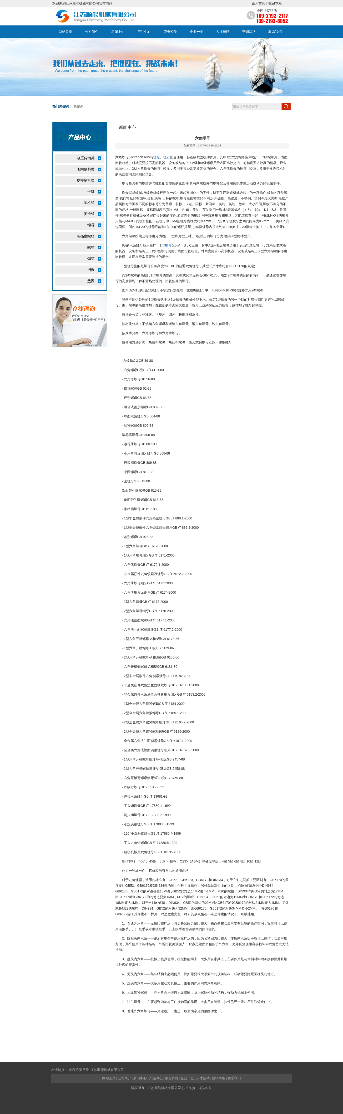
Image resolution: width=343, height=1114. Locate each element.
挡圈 (91, 270)
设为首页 (258, 3)
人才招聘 (222, 32)
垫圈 (91, 281)
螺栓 (156, 157)
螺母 (91, 225)
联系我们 (275, 32)
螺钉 (91, 247)
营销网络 (249, 32)
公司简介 (91, 32)
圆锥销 (89, 214)
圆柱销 (89, 203)
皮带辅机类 (86, 180)
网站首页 (65, 32)
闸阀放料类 (86, 169)
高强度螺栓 (86, 236)
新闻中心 (118, 32)
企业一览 (196, 32)
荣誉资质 (170, 32)
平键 (91, 192)
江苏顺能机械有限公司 (107, 1070)
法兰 (130, 1002)
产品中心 (144, 32)
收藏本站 (275, 3)
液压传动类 (86, 158)
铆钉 (91, 259)
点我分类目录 (79, 1070)
